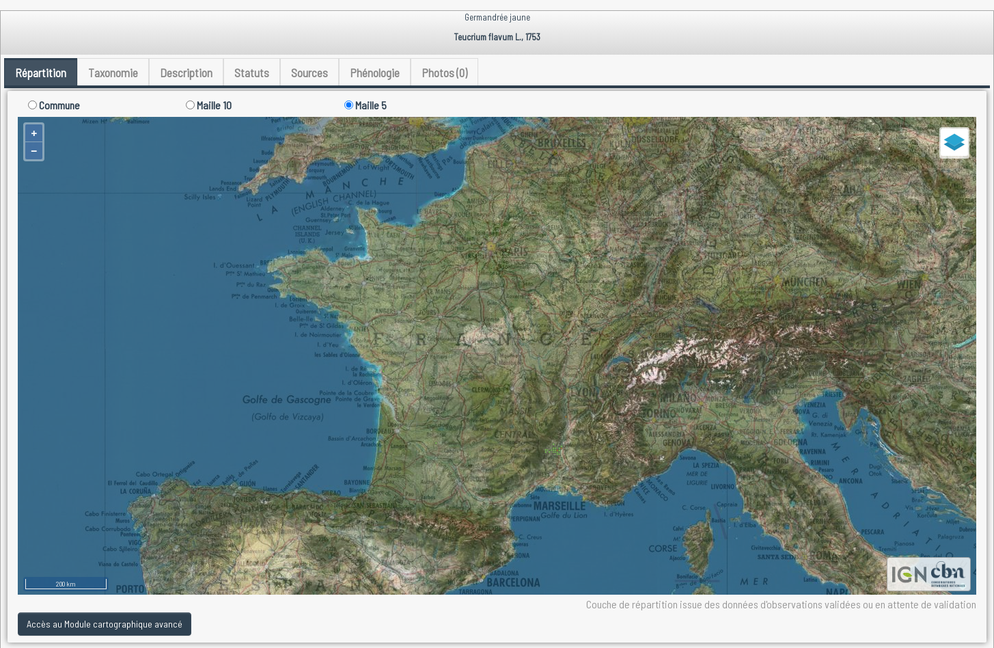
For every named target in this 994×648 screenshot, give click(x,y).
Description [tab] (186, 72)
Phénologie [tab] (375, 72)
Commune (54, 104)
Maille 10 (209, 104)
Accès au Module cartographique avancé (104, 624)
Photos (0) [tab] (444, 72)
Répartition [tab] (40, 72)
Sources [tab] (309, 72)
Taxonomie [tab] (113, 72)
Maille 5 (365, 104)
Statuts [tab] (251, 72)
